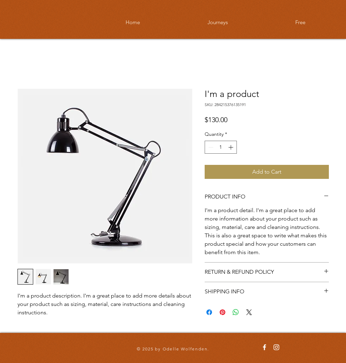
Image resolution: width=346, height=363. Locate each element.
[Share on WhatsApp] (236, 312)
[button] (218, 22)
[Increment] (231, 147)
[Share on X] (249, 312)
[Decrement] (210, 147)
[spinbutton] (220, 147)
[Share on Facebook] (209, 312)
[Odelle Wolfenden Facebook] (264, 347)
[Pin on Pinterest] (222, 312)
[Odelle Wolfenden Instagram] (276, 347)
